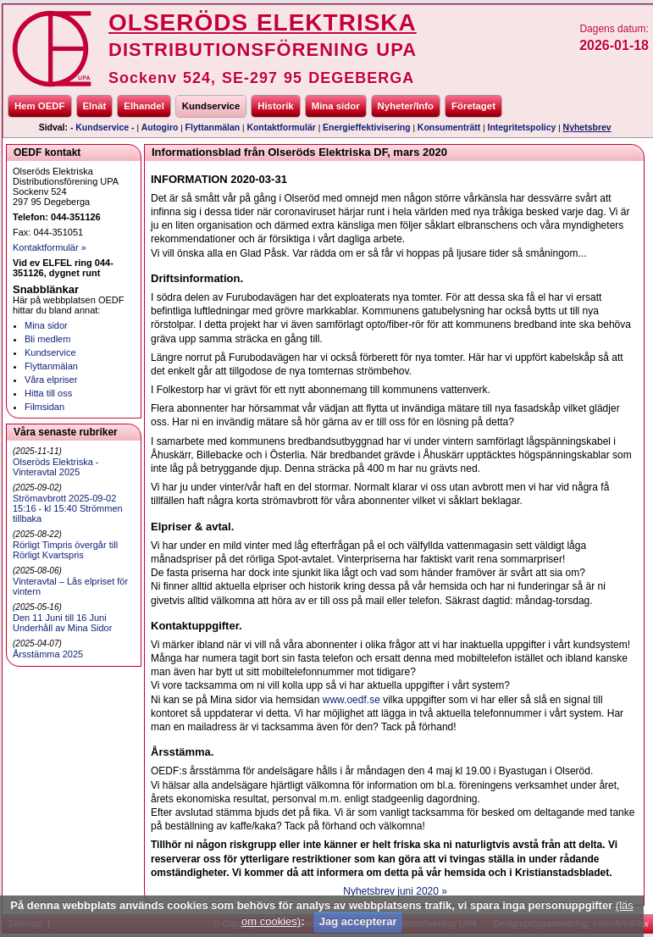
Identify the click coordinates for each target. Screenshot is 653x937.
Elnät (95, 106)
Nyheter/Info (406, 106)
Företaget (473, 106)
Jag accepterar (358, 921)
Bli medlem (47, 339)
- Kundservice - (102, 127)
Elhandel (143, 106)
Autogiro (160, 127)
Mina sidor (336, 106)
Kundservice (211, 106)
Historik (275, 106)
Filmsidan (44, 407)
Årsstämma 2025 (48, 654)
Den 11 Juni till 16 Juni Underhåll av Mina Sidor (62, 623)
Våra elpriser (51, 379)
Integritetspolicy (522, 127)
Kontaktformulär (280, 127)
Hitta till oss (48, 393)
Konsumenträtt (449, 127)
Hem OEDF (39, 106)
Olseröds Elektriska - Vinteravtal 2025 (55, 467)
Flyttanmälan (213, 127)
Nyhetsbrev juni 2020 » (395, 891)
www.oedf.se (351, 700)
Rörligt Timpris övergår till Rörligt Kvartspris (65, 550)
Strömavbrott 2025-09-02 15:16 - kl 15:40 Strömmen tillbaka (68, 508)
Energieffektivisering (367, 127)
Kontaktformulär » (49, 247)
